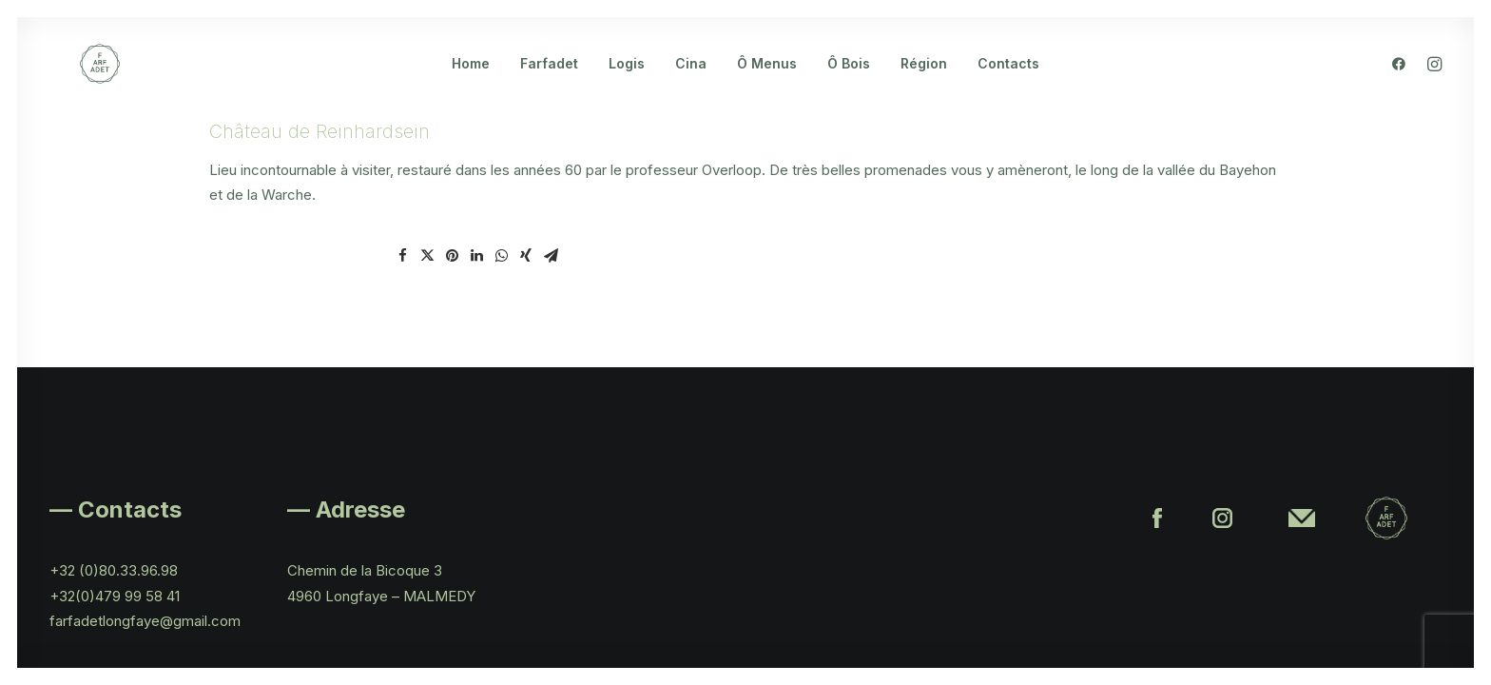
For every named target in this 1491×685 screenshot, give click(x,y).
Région (923, 79)
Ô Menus (767, 79)
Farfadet (549, 79)
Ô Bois (848, 79)
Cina (691, 79)
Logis (627, 79)
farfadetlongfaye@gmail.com (145, 621)
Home (471, 79)
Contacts (1008, 79)
